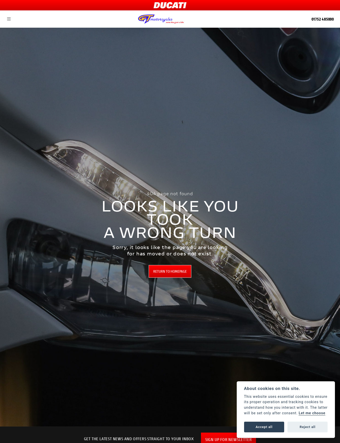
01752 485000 (323, 19)
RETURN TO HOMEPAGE (170, 271)
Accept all (264, 427)
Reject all (307, 427)
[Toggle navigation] (9, 19)
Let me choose (312, 413)
